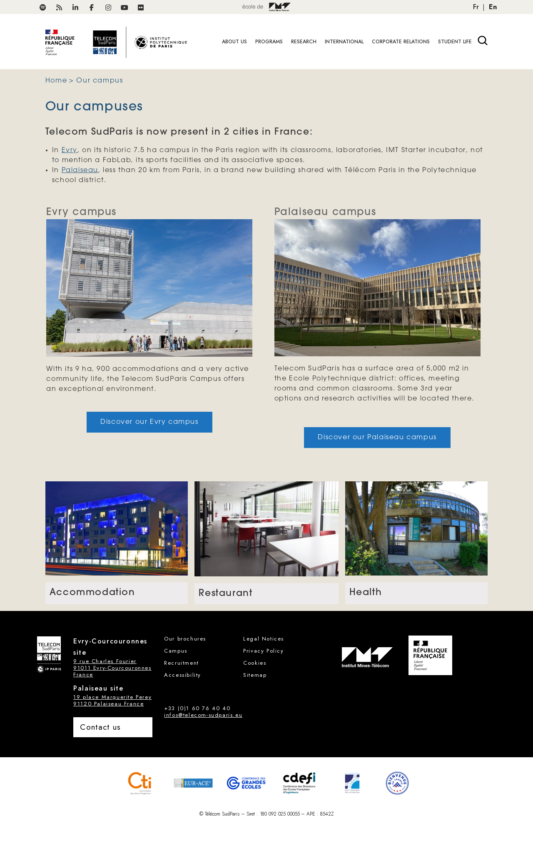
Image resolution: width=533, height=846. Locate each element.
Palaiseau (80, 170)
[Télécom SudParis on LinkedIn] (75, 8)
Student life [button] (455, 41)
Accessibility (182, 675)
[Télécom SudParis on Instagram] (108, 8)
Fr (476, 7)
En (493, 7)
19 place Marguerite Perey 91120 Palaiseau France (112, 700)
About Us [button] (234, 41)
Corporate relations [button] (401, 41)
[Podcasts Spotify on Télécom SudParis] (43, 8)
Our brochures (185, 639)
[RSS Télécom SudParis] (59, 8)
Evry (69, 150)
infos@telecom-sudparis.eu (203, 715)
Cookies (254, 663)
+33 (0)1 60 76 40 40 (197, 708)
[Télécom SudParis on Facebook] (91, 8)
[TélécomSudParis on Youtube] (124, 8)
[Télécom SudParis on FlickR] (140, 8)
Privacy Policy (263, 651)
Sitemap (254, 675)
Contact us (100, 727)
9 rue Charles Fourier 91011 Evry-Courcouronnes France (112, 667)
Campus (175, 651)
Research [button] (303, 41)
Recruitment (181, 663)
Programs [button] (269, 41)
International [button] (344, 41)
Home (56, 81)
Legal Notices (263, 639)
